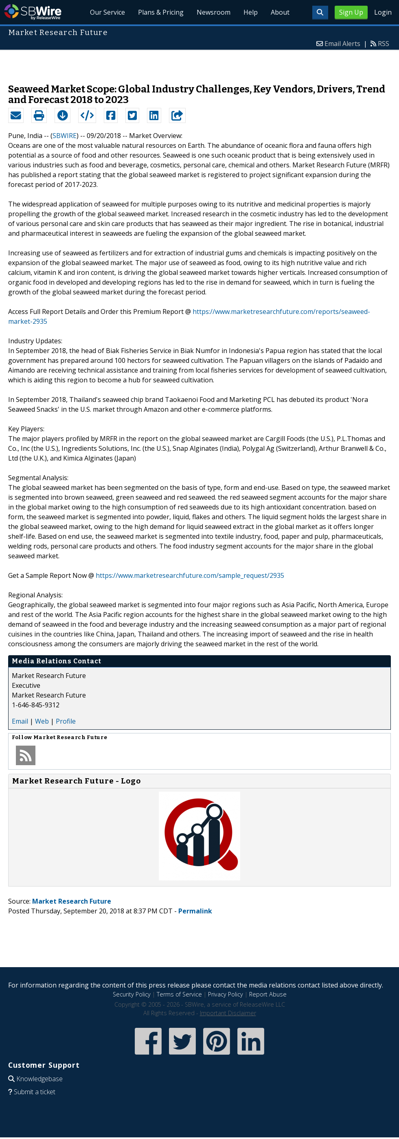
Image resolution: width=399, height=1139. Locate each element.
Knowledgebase (39, 1078)
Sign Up (351, 12)
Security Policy (132, 994)
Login (383, 12)
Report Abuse (268, 994)
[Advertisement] (199, 62)
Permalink (195, 910)
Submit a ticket (34, 1091)
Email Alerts (342, 43)
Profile (66, 721)
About (280, 12)
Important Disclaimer (228, 1013)
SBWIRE (65, 135)
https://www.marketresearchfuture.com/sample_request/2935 (190, 575)
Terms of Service (179, 994)
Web (42, 721)
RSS (383, 43)
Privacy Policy (225, 994)
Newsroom (213, 12)
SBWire (32, 12)
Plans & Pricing (161, 12)
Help (250, 12)
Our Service (107, 12)
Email (20, 721)
